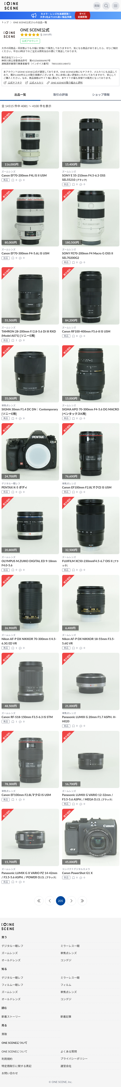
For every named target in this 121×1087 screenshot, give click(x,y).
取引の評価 (60, 94)
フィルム (66, 984)
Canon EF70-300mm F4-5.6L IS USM (25, 253)
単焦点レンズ (69, 953)
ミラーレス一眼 (70, 945)
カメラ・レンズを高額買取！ (56, 13)
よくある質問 (69, 1051)
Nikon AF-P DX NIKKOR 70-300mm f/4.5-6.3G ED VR (29, 641)
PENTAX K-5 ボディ (14, 487)
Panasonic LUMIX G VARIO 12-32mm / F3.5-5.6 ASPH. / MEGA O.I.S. (87, 797)
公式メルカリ (34, 82)
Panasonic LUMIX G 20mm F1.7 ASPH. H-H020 (89, 719)
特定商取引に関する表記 (16, 1066)
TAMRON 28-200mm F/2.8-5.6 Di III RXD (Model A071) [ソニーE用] (29, 334)
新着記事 (66, 1016)
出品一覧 (20, 94)
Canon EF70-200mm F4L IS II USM (24, 175)
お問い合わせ (10, 1073)
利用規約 (7, 1058)
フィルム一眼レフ (12, 984)
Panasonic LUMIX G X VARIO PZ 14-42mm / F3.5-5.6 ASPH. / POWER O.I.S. (29, 875)
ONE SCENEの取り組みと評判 (65, 82)
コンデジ (66, 960)
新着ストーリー (11, 1016)
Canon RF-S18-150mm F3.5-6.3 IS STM (27, 717)
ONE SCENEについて (14, 1051)
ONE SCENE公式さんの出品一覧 (30, 22)
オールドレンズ (11, 960)
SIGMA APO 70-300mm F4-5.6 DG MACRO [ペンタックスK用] (90, 411)
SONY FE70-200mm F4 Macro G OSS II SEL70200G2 (87, 255)
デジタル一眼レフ (12, 945)
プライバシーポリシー (74, 1058)
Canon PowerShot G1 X (77, 873)
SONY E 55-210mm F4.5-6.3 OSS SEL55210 (83, 178)
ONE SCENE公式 (35, 30)
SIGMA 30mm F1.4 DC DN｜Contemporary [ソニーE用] (30, 411)
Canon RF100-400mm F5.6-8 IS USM (86, 331)
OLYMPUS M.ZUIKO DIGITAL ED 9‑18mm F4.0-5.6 (29, 563)
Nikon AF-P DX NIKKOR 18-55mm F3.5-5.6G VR (88, 641)
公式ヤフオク (12, 82)
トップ (5, 22)
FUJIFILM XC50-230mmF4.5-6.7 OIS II (90, 563)
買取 (97, 5)
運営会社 (66, 1066)
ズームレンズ (10, 953)
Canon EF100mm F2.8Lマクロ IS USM (86, 487)
